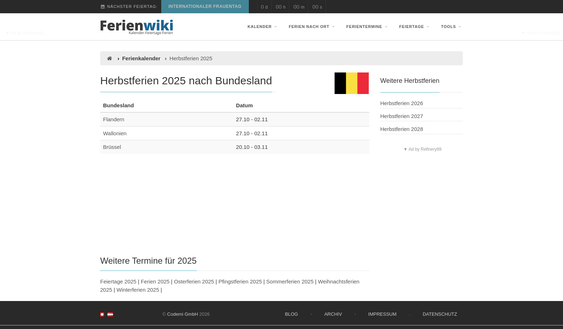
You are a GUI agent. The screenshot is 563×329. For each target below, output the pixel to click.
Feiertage (415, 26)
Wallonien (114, 133)
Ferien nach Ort (312, 26)
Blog (291, 314)
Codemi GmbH (182, 314)
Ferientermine (367, 26)
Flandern (113, 119)
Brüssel (112, 147)
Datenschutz (440, 314)
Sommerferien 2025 (290, 281)
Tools (452, 26)
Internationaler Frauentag (205, 6)
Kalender (263, 26)
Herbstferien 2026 (401, 103)
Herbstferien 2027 (401, 116)
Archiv (333, 314)
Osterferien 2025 (194, 281)
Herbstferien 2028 (401, 129)
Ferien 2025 (155, 281)
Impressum (382, 314)
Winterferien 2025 (138, 290)
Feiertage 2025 (118, 281)
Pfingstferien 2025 (240, 281)
